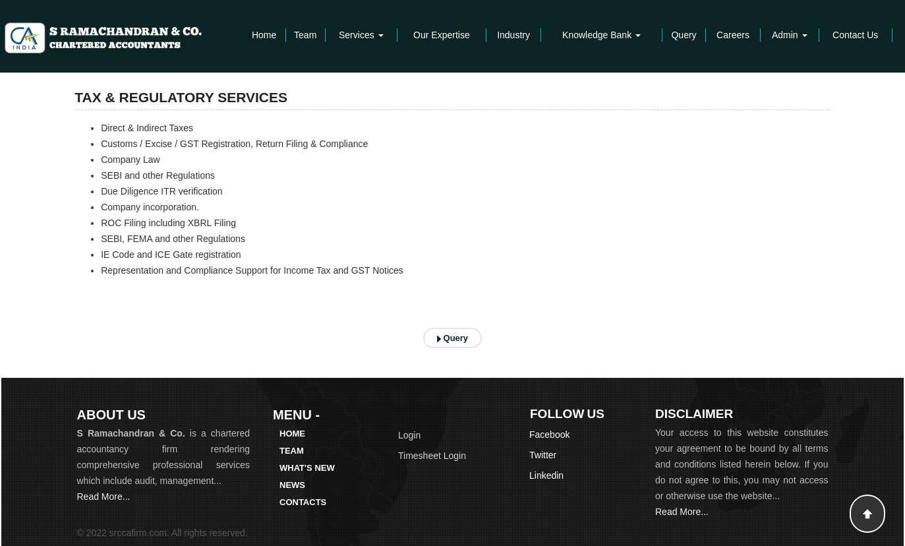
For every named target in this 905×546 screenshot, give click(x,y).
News (292, 485)
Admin (789, 35)
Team (305, 35)
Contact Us (855, 35)
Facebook (549, 434)
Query (683, 35)
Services (361, 35)
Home (264, 35)
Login (409, 435)
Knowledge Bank (601, 35)
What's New (307, 468)
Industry (513, 35)
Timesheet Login (432, 455)
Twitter (542, 455)
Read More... (104, 496)
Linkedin (546, 475)
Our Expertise (441, 35)
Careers (732, 35)
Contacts (302, 502)
